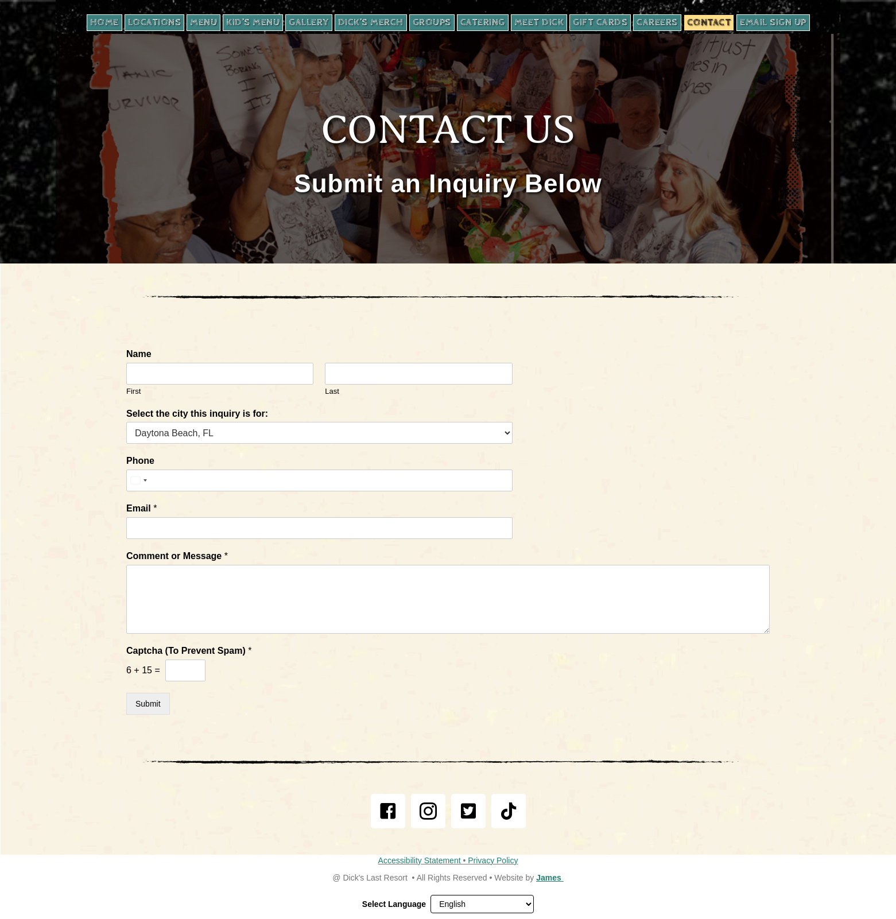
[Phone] (319, 480)
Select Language (394, 904)
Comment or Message (177, 556)
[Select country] (138, 480)
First (133, 391)
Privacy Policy (493, 860)
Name (139, 354)
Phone (140, 461)
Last (332, 391)
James (549, 877)
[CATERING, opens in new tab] (483, 22)
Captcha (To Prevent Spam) (188, 651)
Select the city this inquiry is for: (197, 413)
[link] (388, 811)
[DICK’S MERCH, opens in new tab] (371, 22)
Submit (148, 703)
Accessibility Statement (420, 860)
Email (141, 508)
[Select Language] (482, 904)
